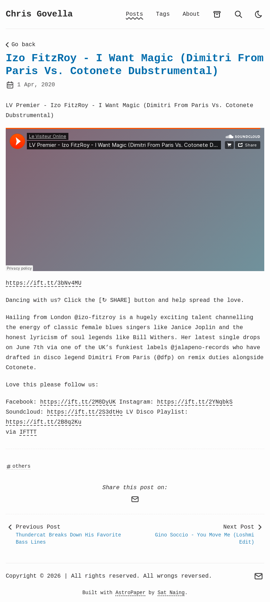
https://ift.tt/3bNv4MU (43, 283)
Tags (163, 14)
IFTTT (28, 432)
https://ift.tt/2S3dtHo (84, 412)
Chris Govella (39, 14)
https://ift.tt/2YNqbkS (194, 402)
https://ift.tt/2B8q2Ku (43, 422)
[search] (238, 14)
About (191, 14)
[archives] (217, 14)
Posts (134, 14)
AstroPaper (130, 593)
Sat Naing (171, 593)
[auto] (258, 14)
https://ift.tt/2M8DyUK (78, 402)
